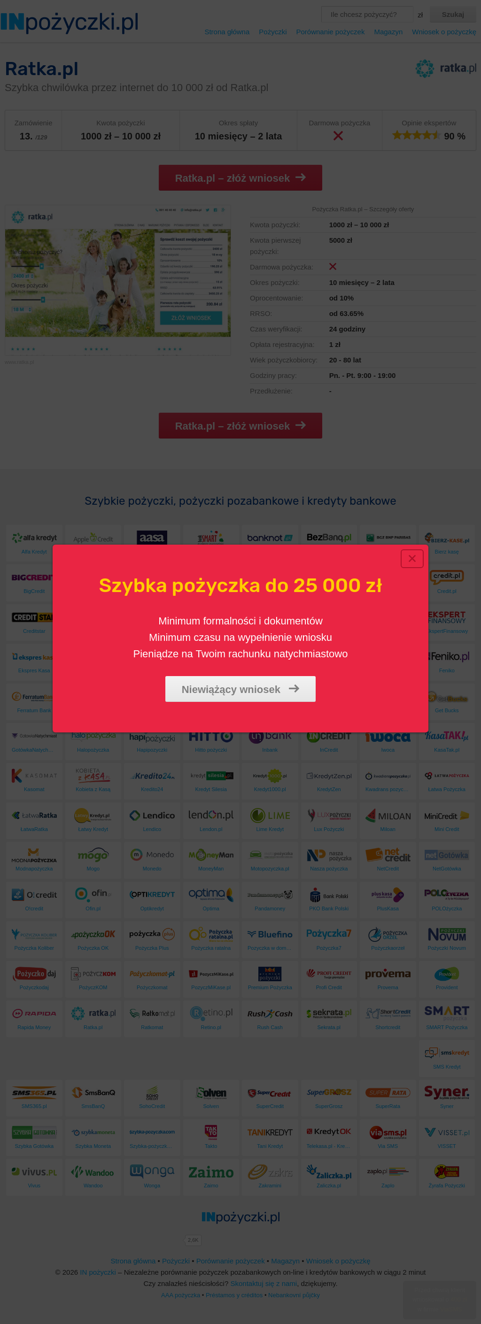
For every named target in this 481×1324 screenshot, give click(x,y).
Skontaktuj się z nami (263, 1283)
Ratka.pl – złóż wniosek (240, 178)
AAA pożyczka (180, 1295)
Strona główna (226, 32)
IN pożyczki (98, 1272)
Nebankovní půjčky (294, 1295)
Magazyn (388, 32)
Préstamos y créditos (234, 1295)
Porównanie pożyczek (330, 32)
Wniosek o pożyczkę (444, 32)
